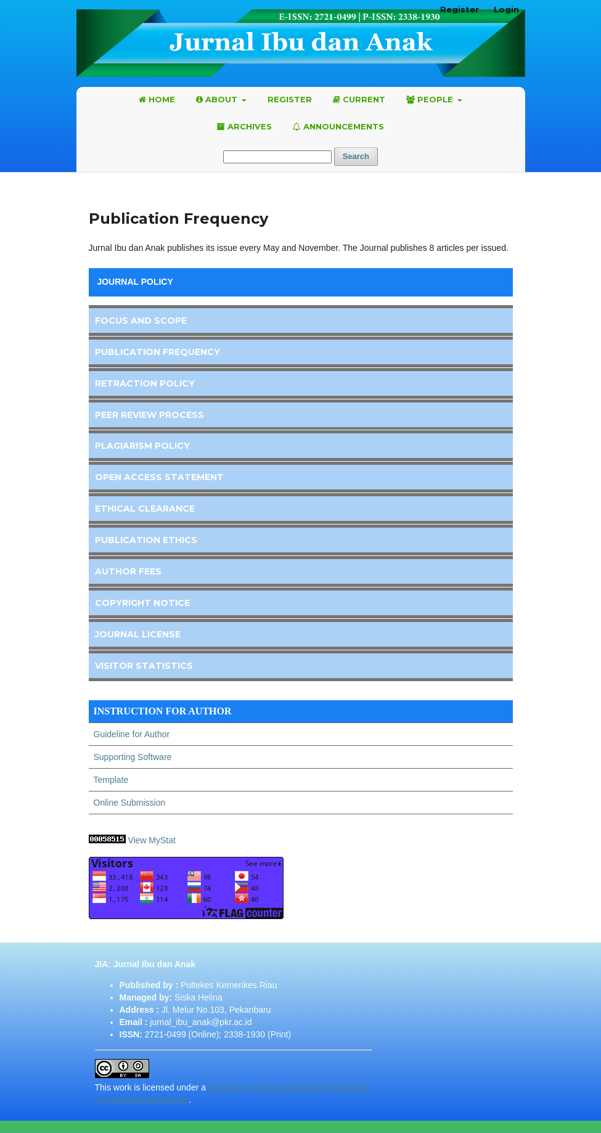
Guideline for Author (132, 734)
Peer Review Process (149, 414)
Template (111, 780)
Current (359, 99)
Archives (244, 126)
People (431, 99)
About (218, 99)
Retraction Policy (145, 383)
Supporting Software (133, 757)
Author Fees (128, 571)
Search (356, 156)
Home (157, 99)
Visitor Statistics (144, 665)
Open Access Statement (159, 477)
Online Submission (130, 803)
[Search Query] (277, 156)
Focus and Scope (141, 320)
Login (506, 9)
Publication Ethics (146, 540)
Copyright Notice (142, 602)
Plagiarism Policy (142, 445)
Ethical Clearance (145, 508)
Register (290, 99)
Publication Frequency (157, 352)
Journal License (138, 634)
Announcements (338, 126)
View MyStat (153, 840)
